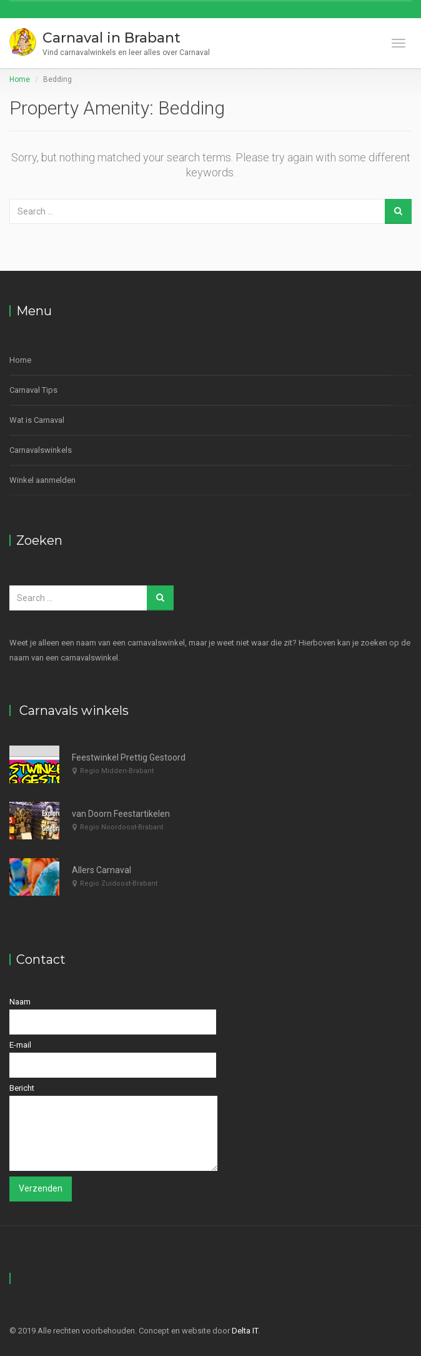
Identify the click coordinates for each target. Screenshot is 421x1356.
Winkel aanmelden (42, 480)
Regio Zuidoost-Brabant (118, 883)
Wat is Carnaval (36, 420)
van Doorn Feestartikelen (121, 814)
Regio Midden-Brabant (117, 771)
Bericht (113, 1127)
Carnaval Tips (33, 390)
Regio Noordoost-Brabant (121, 827)
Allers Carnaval (101, 870)
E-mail (112, 1059)
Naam (112, 1016)
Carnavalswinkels (40, 450)
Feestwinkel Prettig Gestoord (129, 757)
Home (19, 79)
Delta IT (245, 1330)
